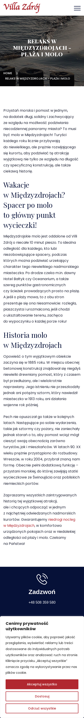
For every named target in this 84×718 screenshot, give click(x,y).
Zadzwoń (42, 591)
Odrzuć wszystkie (42, 708)
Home (8, 73)
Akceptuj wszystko (42, 684)
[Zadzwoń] (42, 579)
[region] (42, 667)
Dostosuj (42, 696)
